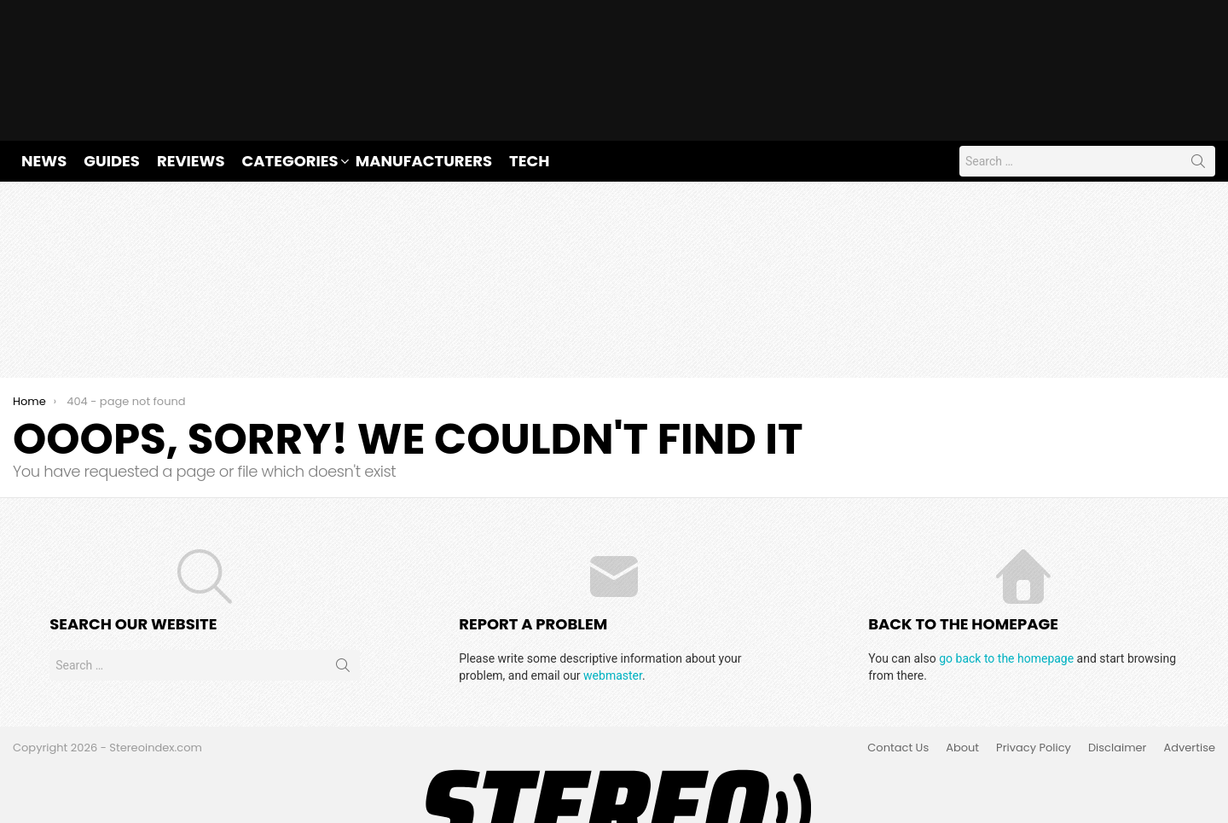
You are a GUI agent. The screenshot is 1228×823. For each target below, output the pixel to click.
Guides (112, 104)
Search (1198, 108)
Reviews (191, 104)
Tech (529, 104)
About (962, 692)
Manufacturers (424, 104)
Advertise (1189, 692)
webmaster (612, 619)
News (44, 104)
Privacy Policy (1033, 692)
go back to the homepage (1006, 602)
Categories (290, 104)
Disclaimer (1117, 692)
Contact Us (898, 692)
